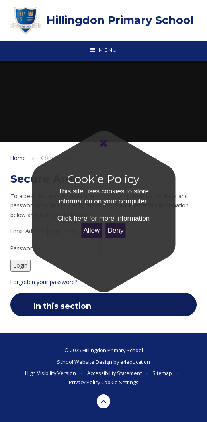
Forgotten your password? (43, 282)
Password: (23, 248)
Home (18, 158)
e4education (135, 361)
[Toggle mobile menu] (103, 50)
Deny (116, 230)
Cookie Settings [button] (120, 382)
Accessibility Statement (114, 373)
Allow (92, 230)
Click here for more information (103, 218)
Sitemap (162, 373)
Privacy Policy (84, 382)
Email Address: (28, 231)
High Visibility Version (50, 373)
